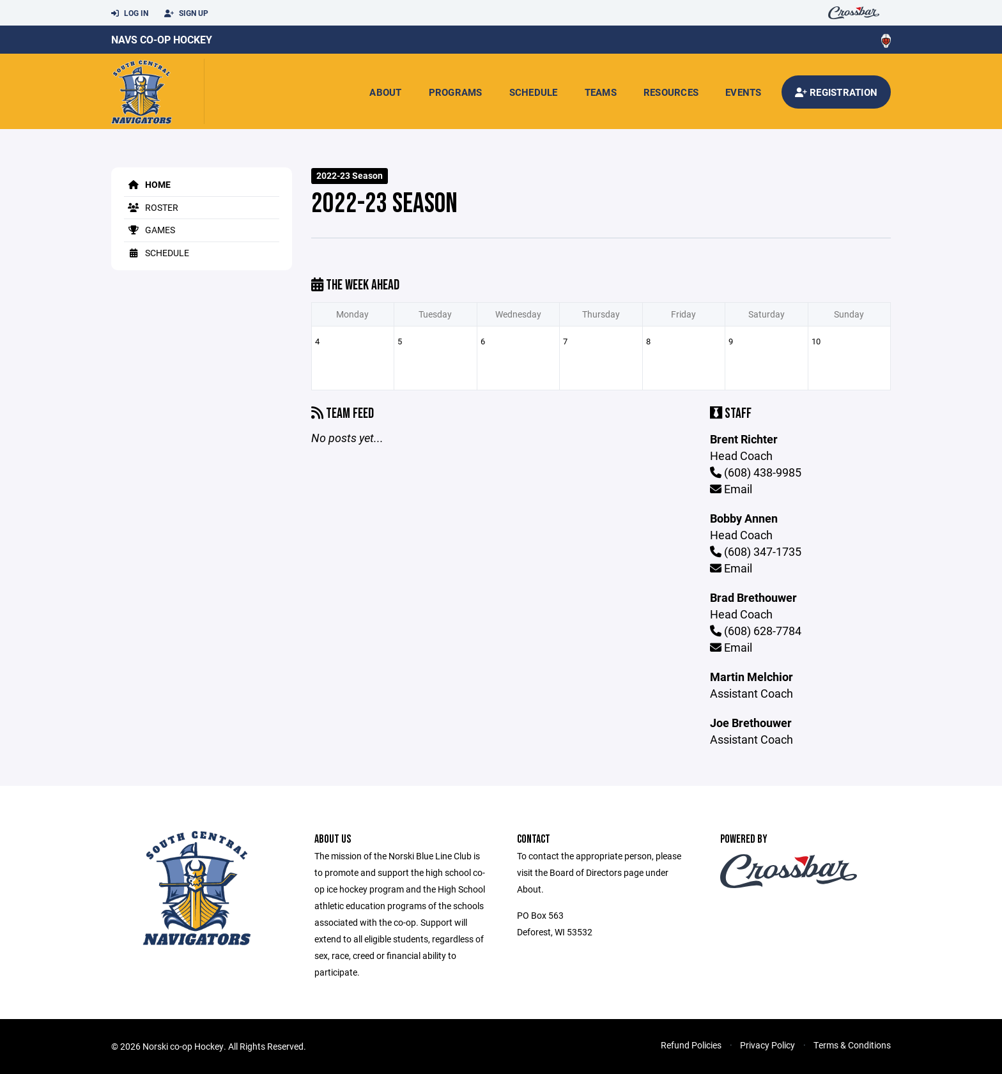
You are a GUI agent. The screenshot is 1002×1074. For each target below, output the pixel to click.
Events (743, 92)
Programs (455, 92)
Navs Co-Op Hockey (161, 39)
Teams (601, 92)
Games (149, 230)
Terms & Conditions (852, 1045)
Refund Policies (691, 1045)
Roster (151, 207)
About (385, 92)
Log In (129, 13)
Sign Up (186, 13)
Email (731, 488)
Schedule (533, 92)
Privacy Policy (767, 1045)
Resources (671, 92)
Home (147, 184)
